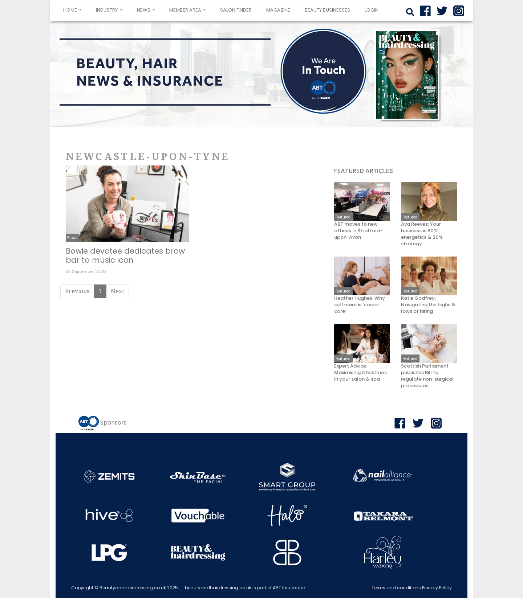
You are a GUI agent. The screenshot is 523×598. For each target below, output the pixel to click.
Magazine (278, 10)
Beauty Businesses (327, 10)
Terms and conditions (396, 588)
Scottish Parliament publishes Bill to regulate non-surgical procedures (427, 376)
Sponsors (113, 422)
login (371, 10)
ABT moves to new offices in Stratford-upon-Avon (358, 231)
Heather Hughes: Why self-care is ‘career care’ (359, 305)
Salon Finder (236, 10)
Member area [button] (185, 10)
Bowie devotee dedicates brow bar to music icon (125, 255)
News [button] (144, 10)
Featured (343, 217)
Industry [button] (107, 10)
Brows (72, 237)
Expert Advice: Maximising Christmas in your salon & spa (360, 372)
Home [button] (73, 9)
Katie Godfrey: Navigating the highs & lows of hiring (428, 305)
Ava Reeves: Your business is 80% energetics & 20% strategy (422, 234)
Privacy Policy (437, 588)
